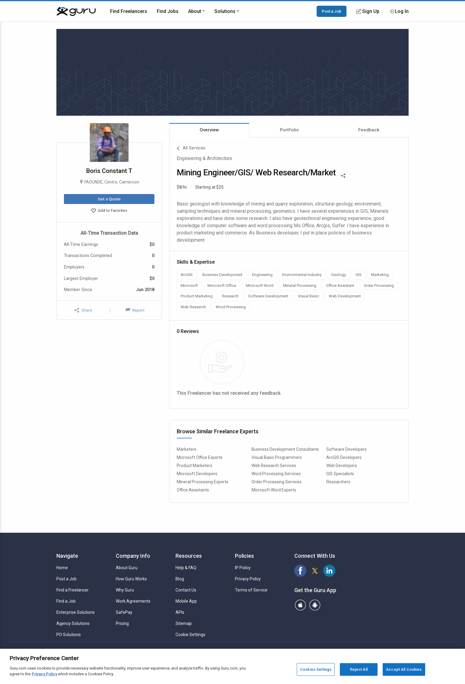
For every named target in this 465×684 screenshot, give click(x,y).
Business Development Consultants (285, 449)
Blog (180, 578)
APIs (180, 612)
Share (83, 310)
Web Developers (341, 465)
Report (135, 310)
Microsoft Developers (197, 473)
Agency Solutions (73, 623)
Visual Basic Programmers (276, 457)
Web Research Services (273, 465)
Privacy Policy (248, 578)
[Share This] (343, 175)
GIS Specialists (340, 473)
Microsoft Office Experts (200, 457)
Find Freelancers (128, 11)
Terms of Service (251, 590)
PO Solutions (68, 634)
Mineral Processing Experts (202, 481)
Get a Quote (109, 199)
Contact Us (186, 590)
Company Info (133, 556)
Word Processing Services (276, 473)
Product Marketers (194, 465)
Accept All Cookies (404, 669)
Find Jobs (168, 11)
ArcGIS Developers (344, 457)
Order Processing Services (276, 481)
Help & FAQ (186, 567)
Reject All (359, 669)
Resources (189, 556)
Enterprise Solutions (75, 612)
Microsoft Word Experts (273, 490)
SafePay (124, 612)
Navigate (67, 556)
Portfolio (289, 130)
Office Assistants (193, 490)
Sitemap (184, 623)
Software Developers (346, 449)
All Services (191, 148)
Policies (244, 556)
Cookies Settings (315, 669)
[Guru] (76, 11)
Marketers (186, 449)
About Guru (127, 567)
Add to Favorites (109, 211)
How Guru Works (131, 578)
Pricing (122, 623)
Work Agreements (133, 601)
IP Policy (243, 567)
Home (62, 567)
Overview (209, 130)
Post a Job (331, 11)
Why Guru (125, 590)
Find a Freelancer (72, 590)
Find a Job (66, 601)
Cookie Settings (190, 634)
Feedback (368, 130)
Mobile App (186, 601)
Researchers (338, 481)
